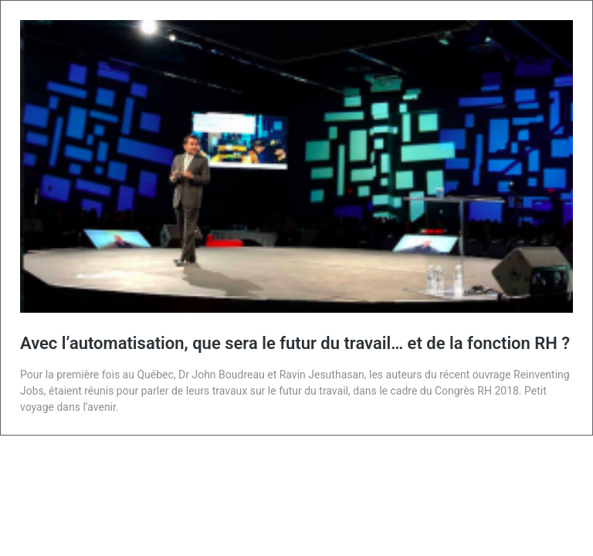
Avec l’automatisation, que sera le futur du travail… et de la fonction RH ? (295, 343)
